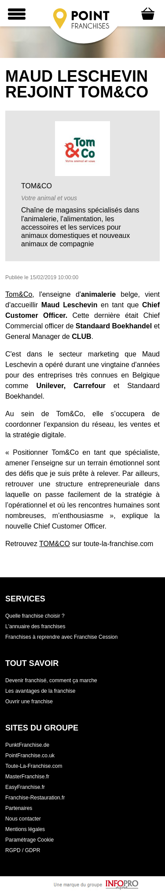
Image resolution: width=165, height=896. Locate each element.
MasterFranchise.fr (27, 777)
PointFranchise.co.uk (30, 755)
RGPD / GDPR (22, 850)
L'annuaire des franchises (35, 626)
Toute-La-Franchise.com (33, 766)
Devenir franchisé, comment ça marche (51, 680)
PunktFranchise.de (27, 745)
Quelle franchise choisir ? (35, 616)
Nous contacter (23, 819)
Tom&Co (18, 294)
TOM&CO (54, 543)
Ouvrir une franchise (29, 701)
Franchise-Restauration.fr (35, 798)
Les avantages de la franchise (40, 691)
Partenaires (18, 808)
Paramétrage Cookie (29, 840)
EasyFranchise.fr (25, 787)
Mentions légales (25, 829)
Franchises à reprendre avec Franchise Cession (61, 637)
